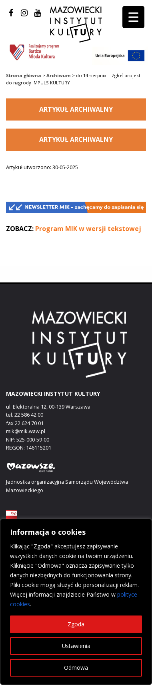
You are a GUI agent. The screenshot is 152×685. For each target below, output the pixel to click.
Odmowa (76, 667)
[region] (76, 602)
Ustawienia (76, 646)
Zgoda (76, 624)
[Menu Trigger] (133, 17)
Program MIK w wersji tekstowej (88, 228)
